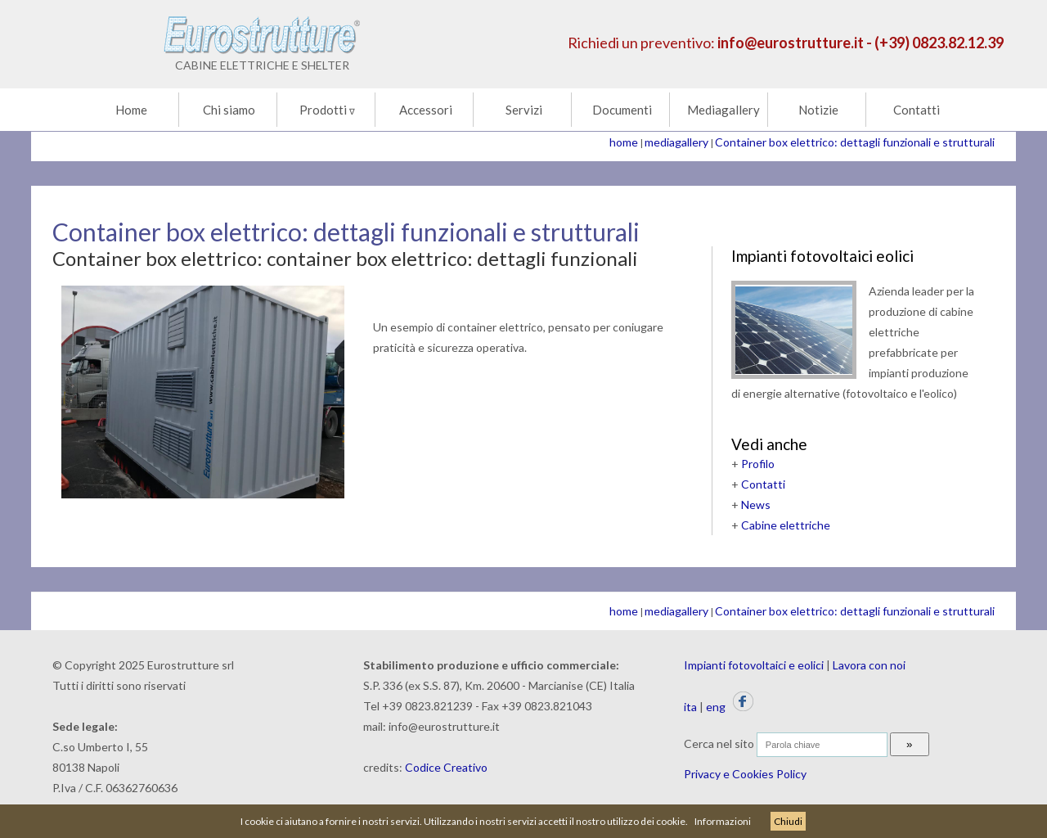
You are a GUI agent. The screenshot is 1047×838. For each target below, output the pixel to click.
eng (716, 707)
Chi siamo (229, 109)
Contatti (916, 109)
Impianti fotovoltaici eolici (822, 255)
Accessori (425, 109)
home (623, 142)
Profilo (758, 464)
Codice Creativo (446, 767)
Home (131, 109)
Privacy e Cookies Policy (745, 774)
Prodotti (327, 109)
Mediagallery (723, 109)
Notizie (818, 109)
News (756, 504)
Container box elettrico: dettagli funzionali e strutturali (855, 142)
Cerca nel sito (719, 743)
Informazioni (722, 821)
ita (690, 707)
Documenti (622, 109)
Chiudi (788, 821)
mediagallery (676, 142)
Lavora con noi (869, 665)
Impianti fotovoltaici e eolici (754, 665)
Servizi (524, 109)
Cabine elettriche (785, 525)
